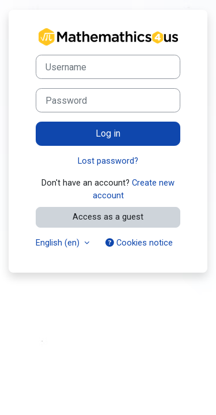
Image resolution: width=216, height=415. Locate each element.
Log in (108, 133)
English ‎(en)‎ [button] (59, 242)
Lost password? (108, 161)
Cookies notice (139, 242)
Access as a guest (108, 217)
